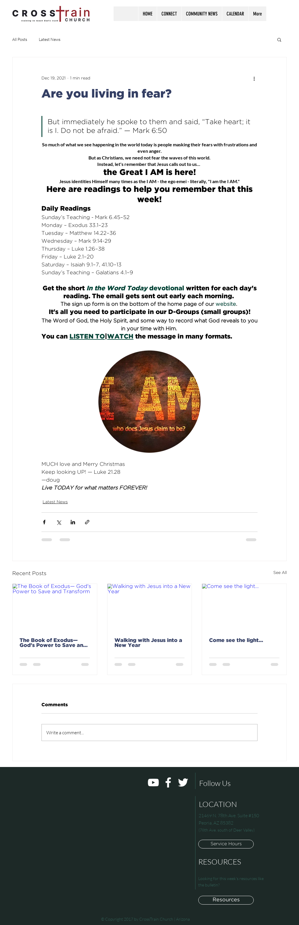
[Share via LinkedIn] (73, 522)
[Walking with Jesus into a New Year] (149, 607)
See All (280, 573)
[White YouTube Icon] (153, 782)
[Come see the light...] (244, 607)
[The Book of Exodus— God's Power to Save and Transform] (55, 607)
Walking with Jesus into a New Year (148, 643)
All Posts (19, 39)
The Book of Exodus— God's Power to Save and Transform (53, 643)
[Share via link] (87, 522)
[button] (169, 13)
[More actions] (254, 78)
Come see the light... (236, 640)
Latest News (49, 39)
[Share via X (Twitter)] (58, 522)
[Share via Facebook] (44, 522)
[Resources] (226, 900)
